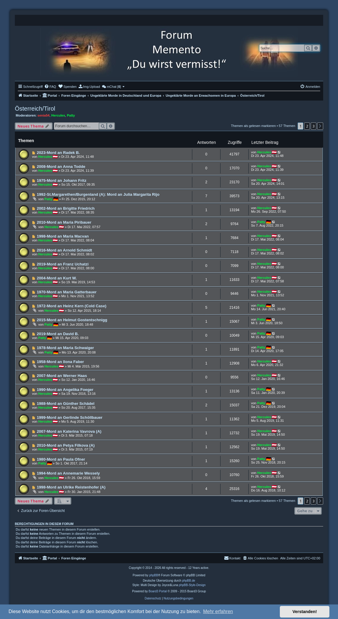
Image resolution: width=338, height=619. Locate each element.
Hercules (58, 115)
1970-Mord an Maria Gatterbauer (67, 292)
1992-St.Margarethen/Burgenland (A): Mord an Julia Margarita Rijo (98, 194)
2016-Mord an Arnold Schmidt (64, 250)
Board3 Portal (158, 591)
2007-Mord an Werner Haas (62, 375)
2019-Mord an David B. (58, 334)
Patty (71, 115)
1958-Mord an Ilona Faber (60, 361)
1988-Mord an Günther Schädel (65, 403)
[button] (320, 126)
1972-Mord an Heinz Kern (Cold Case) (72, 306)
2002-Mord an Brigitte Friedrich (66, 208)
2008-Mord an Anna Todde (61, 166)
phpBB (153, 575)
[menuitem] (50, 86)
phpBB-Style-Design (192, 585)
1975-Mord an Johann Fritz (61, 180)
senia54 (43, 115)
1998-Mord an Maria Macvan (63, 236)
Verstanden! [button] (305, 611)
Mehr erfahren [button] (218, 611)
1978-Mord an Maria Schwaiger (65, 348)
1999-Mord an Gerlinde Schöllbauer (69, 417)
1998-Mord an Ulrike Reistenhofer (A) (71, 487)
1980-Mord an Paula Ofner (61, 459)
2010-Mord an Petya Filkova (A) (66, 445)
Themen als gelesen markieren (253, 126)
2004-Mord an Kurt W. (57, 278)
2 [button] (307, 126)
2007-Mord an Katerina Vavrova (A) (69, 431)
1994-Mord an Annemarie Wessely (68, 473)
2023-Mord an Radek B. (58, 152)
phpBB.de (188, 580)
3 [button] (313, 126)
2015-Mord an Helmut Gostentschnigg (72, 320)
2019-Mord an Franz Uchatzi (62, 264)
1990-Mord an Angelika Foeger (65, 389)
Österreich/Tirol (35, 108)
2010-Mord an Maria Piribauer (64, 222)
